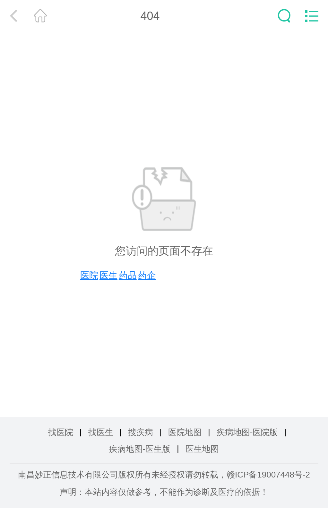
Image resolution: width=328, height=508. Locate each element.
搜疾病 (140, 432)
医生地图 (202, 449)
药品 (128, 275)
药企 (147, 275)
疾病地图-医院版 (247, 432)
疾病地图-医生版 (139, 449)
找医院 (60, 432)
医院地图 (185, 432)
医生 (108, 275)
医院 (89, 275)
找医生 (100, 432)
